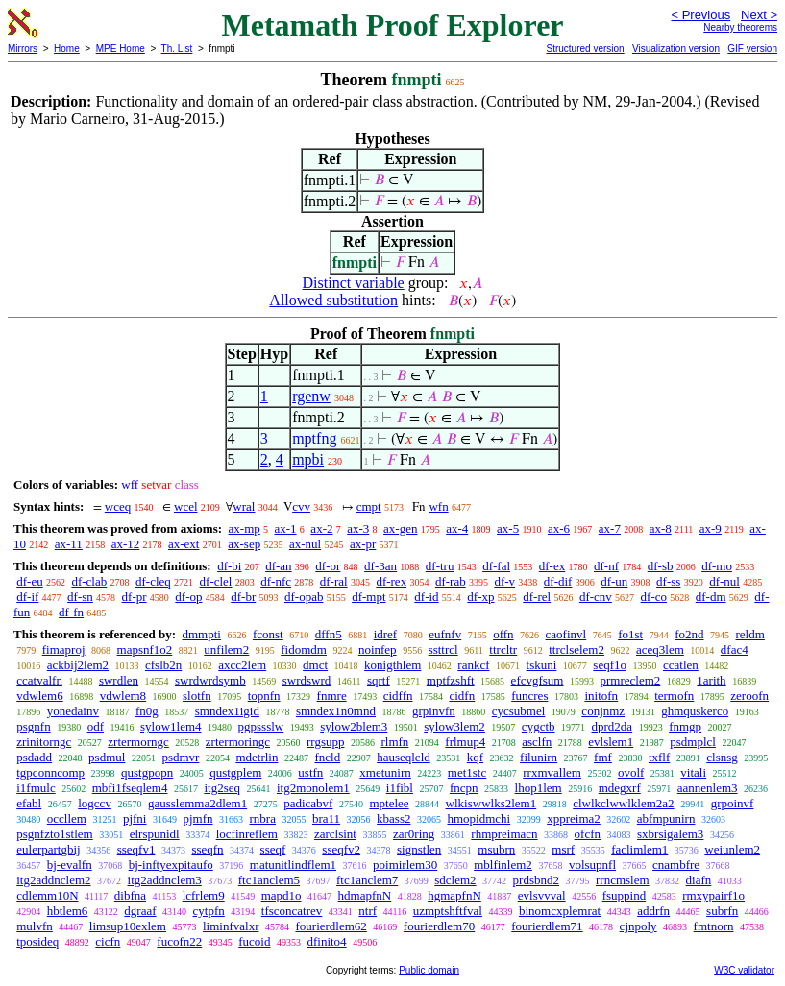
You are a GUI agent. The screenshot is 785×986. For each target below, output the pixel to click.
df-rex (391, 581)
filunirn (538, 757)
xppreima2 (574, 818)
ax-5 (508, 528)
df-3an (380, 566)
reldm (750, 634)
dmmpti (201, 634)
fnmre (332, 695)
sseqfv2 (341, 849)
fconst (268, 634)
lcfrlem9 (204, 895)
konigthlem (392, 665)
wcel (186, 506)
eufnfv (445, 634)
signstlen (419, 849)
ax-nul (305, 544)
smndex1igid (227, 711)
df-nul (724, 581)
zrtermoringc (238, 741)
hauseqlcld (403, 757)
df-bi (229, 566)
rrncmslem (623, 880)
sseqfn (207, 849)
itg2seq (222, 788)
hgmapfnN (454, 895)
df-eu (29, 581)
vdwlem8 (123, 695)
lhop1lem (538, 788)
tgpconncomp (50, 772)
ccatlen (681, 665)
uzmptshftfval (447, 910)
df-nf (606, 566)
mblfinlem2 (503, 864)
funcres (529, 695)
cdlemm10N (47, 895)
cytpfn (209, 910)
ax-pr (363, 544)
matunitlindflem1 (293, 864)
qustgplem (235, 772)
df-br (243, 596)
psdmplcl (693, 741)
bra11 (326, 818)
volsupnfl (592, 864)
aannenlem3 (707, 788)
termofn (674, 695)
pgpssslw (261, 726)
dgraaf (140, 910)
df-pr (134, 596)
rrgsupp (325, 741)
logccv (94, 803)
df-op (188, 596)
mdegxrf (620, 788)
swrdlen (118, 680)
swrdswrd (306, 680)
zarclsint (335, 834)
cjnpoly (638, 926)
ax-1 (286, 528)
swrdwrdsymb (210, 680)
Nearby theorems (740, 27)
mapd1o (281, 895)
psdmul (106, 757)
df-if (27, 596)
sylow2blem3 (353, 726)
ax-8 (661, 528)
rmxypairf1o (713, 895)
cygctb (538, 726)
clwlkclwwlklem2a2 (623, 803)
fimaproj (64, 649)
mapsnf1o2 (145, 649)
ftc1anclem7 (367, 880)
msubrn (496, 849)
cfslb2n (163, 665)
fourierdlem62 (330, 926)
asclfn (537, 741)
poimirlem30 (405, 864)
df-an (278, 566)
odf (95, 726)
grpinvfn (433, 711)
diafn (699, 880)
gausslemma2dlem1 (197, 803)
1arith (711, 680)
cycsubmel (519, 711)
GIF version (752, 48)
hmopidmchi (478, 818)
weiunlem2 (732, 849)
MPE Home (120, 48)
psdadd (34, 757)
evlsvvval (542, 895)
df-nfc (275, 581)
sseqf (273, 849)
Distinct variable (354, 283)
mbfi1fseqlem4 (130, 788)
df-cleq (153, 581)
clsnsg (722, 757)
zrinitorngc (43, 741)
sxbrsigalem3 (670, 834)
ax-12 (125, 544)
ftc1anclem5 (269, 880)
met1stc (467, 772)
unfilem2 (226, 649)
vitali (693, 772)
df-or (327, 566)
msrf (563, 849)
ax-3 (358, 528)
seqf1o (609, 665)
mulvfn (34, 926)
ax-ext (183, 544)
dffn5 (328, 634)
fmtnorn (714, 926)
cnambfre (675, 864)
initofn (601, 695)
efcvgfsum (537, 680)
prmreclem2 (630, 680)
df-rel (537, 596)
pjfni (135, 818)
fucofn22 (179, 941)
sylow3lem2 (454, 726)
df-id (426, 596)
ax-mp (244, 528)
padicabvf (307, 803)
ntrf (367, 910)
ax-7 (610, 528)
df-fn (71, 612)
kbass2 (393, 818)
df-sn (80, 596)
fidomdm (304, 649)
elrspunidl (155, 834)
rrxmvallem (552, 772)
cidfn (462, 695)
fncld (327, 757)
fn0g (147, 711)
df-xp (480, 596)
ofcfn (588, 834)
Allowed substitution (333, 300)
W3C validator (744, 970)
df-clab (89, 581)
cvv (301, 506)
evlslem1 (610, 741)
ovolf (631, 772)
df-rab (450, 581)
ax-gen (400, 528)
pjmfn (197, 818)
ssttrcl (443, 649)
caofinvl (566, 634)
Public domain (429, 970)
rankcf (473, 665)
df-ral (334, 581)
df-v (504, 581)
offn (503, 634)
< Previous (700, 15)
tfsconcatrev (292, 910)
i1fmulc (35, 788)
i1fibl (399, 788)
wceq (118, 506)
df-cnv (595, 596)
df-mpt (368, 596)
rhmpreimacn (504, 834)
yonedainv (73, 711)
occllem (66, 818)
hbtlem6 (67, 910)
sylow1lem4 (171, 726)
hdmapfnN (365, 895)
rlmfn (394, 741)
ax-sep (244, 544)
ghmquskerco (694, 711)
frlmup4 (465, 741)
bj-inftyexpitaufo (171, 864)
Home (67, 48)
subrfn (722, 910)
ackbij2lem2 (78, 665)
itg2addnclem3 (165, 880)
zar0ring (413, 834)
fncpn (464, 788)
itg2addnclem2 (53, 880)
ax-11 (69, 544)
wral (244, 506)
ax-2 (321, 528)
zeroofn (749, 695)
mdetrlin (256, 757)
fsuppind (624, 895)
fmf (603, 757)
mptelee (388, 803)
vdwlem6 (39, 695)
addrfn (653, 910)
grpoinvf (732, 803)
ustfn (310, 772)
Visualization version (676, 48)
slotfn (197, 695)
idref (386, 634)
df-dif (558, 581)
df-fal (496, 566)
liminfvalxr (231, 926)
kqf (475, 757)
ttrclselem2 (576, 649)
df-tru (440, 566)
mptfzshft (451, 680)
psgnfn (33, 726)
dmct (315, 665)
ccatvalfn (39, 680)
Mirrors (22, 48)
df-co (654, 596)
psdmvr (180, 757)
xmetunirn (384, 772)
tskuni (542, 665)
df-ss (668, 581)
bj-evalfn (69, 864)
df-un (614, 581)
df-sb (661, 566)
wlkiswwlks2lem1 (491, 803)
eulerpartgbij (48, 849)
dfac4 (734, 649)
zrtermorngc (138, 741)
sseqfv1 (136, 849)
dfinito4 (326, 941)
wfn (438, 506)
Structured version (585, 48)
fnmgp (685, 726)
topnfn (264, 695)
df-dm (711, 596)
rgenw (311, 396)
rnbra (263, 818)
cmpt (368, 506)
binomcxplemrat (560, 910)
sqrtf (378, 680)
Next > (759, 15)
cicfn (107, 941)
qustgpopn (147, 772)
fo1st (630, 634)
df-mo (716, 566)
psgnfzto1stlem (54, 834)
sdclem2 (455, 880)
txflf (659, 757)
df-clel (216, 581)
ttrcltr (503, 649)
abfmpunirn (666, 818)
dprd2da (612, 726)
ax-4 (457, 528)
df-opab (303, 596)
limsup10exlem (127, 926)
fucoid (254, 941)
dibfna (130, 895)
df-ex (552, 566)
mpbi (308, 459)
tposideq (37, 941)
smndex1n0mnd (336, 711)
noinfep (377, 649)
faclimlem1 (639, 849)
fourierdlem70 (439, 926)
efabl (28, 803)
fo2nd (689, 634)
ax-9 (710, 528)
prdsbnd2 (536, 880)
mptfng (314, 438)
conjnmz (603, 711)
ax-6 (559, 528)
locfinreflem (247, 834)
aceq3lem (660, 649)
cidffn (398, 695)
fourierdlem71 (546, 926)
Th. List (177, 48)
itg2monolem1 (313, 788)
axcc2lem (242, 665)
